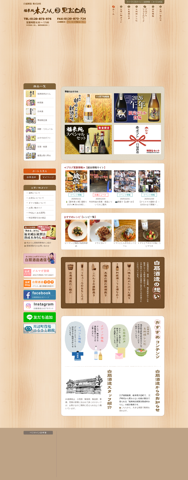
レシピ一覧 (89, 217)
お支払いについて (36, 198)
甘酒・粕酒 (42, 147)
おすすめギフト (44, 138)
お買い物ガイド (35, 208)
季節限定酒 (42, 120)
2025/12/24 (100, 188)
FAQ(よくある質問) (37, 213)
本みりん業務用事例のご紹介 (38, 243)
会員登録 (146, 2)
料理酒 (40, 102)
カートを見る (157, 2)
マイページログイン (134, 2)
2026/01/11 (76, 188)
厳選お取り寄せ (44, 155)
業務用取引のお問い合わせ (37, 246)
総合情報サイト (96, 167)
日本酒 (40, 111)
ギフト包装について (37, 203)
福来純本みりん (44, 94)
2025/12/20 (149, 188)
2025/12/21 (125, 186)
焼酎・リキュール (45, 129)
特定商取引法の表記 (37, 218)
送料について (34, 193)
